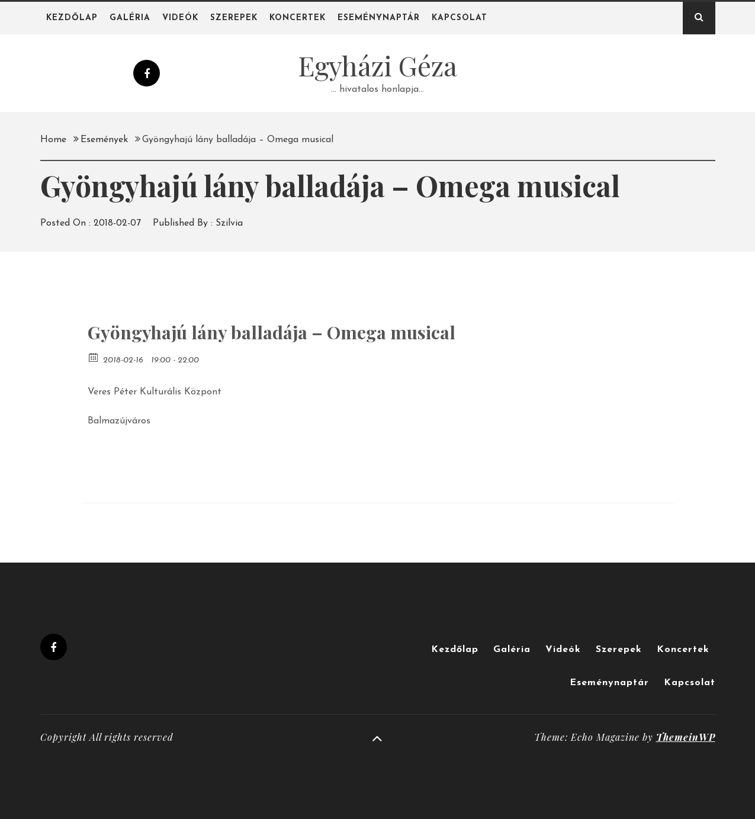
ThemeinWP (685, 737)
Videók (180, 18)
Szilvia (229, 223)
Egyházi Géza (377, 65)
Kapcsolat (459, 18)
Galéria (130, 18)
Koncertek (297, 18)
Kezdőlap (72, 18)
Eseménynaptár (379, 18)
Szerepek (234, 18)
